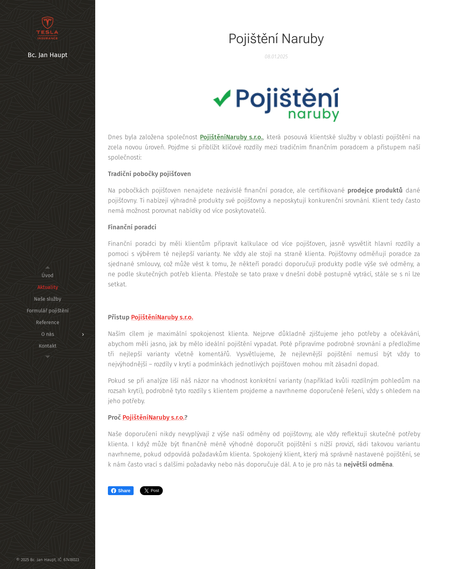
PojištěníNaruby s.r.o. (231, 137)
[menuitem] (47, 275)
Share (120, 490)
